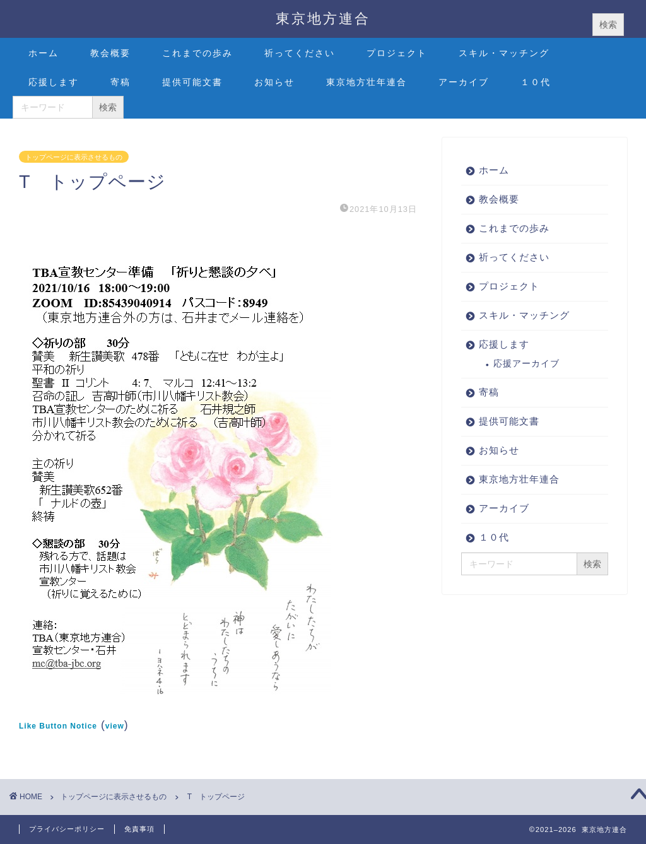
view (114, 726)
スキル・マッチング (504, 53)
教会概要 (110, 53)
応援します (53, 82)
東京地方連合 (323, 17)
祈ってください (299, 53)
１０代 (535, 82)
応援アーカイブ (526, 363)
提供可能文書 (192, 82)
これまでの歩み (197, 53)
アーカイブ (463, 82)
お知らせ (274, 82)
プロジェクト (397, 53)
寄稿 (120, 82)
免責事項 (139, 829)
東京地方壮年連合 (366, 82)
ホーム (43, 53)
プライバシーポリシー (67, 829)
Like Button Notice (58, 726)
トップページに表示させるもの (73, 156)
